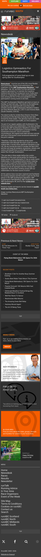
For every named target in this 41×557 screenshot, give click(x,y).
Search (4, 512)
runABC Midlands (10, 522)
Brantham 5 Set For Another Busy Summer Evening (20, 275)
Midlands (35, 1)
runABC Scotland (10, 516)
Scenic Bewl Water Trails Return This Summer (21, 279)
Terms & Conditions (11, 503)
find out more (27, 5)
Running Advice (9, 488)
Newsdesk (6, 473)
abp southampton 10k (11, 205)
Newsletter (6, 481)
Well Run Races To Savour (14, 296)
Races (4, 475)
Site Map (5, 501)
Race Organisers (9, 494)
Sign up (7, 346)
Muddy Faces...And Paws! (31, 246)
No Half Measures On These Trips (10, 246)
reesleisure (26, 208)
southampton (8, 211)
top (20, 316)
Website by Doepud (8, 554)
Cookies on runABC (11, 506)
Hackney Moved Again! (13, 304)
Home (4, 470)
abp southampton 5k (10, 208)
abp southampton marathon (13, 200)
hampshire (21, 211)
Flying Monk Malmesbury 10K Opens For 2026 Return (21, 282)
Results (5, 478)
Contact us (6, 509)
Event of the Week (10, 496)
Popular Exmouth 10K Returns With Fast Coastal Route (19, 287)
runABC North (8, 519)
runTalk (5, 485)
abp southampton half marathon (15, 203)
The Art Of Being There (13, 307)
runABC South (8, 524)
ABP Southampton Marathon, (23, 87)
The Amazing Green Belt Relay (15, 301)
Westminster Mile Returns (14, 299)
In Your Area (7, 491)
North (25, 1)
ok (21, 5)
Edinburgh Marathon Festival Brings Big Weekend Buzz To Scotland (19, 292)
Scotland (14, 1)
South (4, 1)
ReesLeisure (5, 84)
